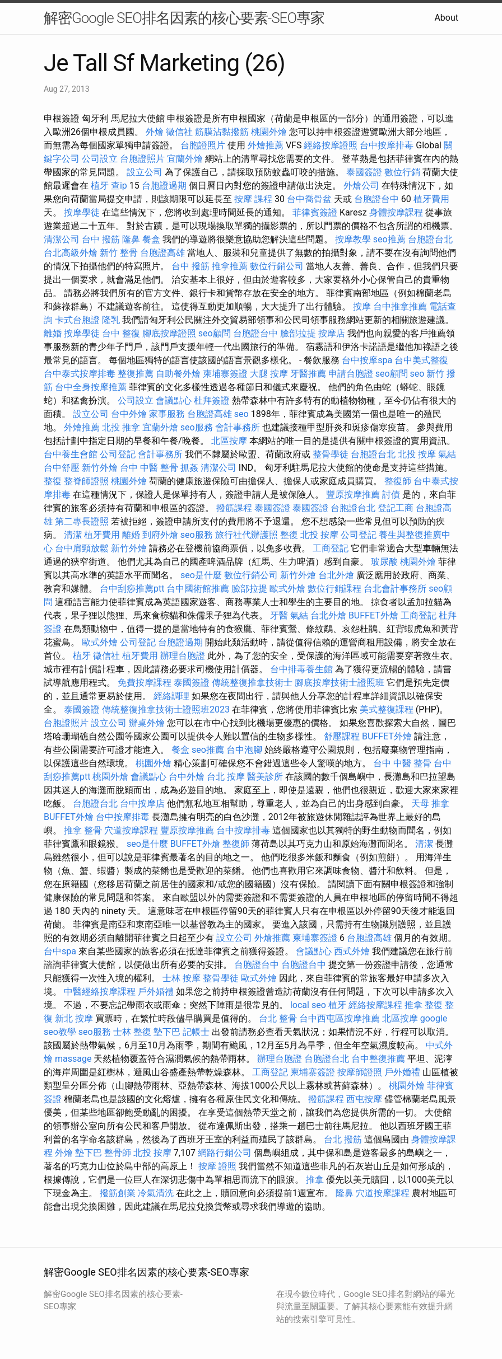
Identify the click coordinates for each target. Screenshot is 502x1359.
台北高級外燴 (70, 252)
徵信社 (179, 131)
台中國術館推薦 (197, 588)
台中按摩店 (142, 803)
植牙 (100, 185)
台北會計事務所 (395, 588)
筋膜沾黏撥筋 (222, 131)
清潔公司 (62, 239)
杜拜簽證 (212, 400)
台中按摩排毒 (386, 145)
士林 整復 (132, 1032)
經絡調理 (171, 696)
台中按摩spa (367, 360)
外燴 (155, 131)
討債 (391, 494)
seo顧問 (214, 333)
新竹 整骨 (119, 252)
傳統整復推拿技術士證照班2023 (166, 709)
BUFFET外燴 (373, 615)
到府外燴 (160, 534)
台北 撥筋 (343, 1139)
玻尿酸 (384, 561)
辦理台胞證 (182, 655)
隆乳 (111, 320)
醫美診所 (265, 776)
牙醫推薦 (308, 373)
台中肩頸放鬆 (82, 548)
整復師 (397, 481)
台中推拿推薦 (400, 306)
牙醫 (279, 615)
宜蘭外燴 (185, 158)
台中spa (60, 951)
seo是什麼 (201, 575)
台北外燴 (336, 575)
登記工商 (395, 508)
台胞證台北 (430, 239)
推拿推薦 (230, 266)
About (446, 17)
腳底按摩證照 (169, 333)
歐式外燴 (287, 588)
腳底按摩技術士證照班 (339, 682)
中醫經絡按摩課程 (100, 991)
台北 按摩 (226, 776)
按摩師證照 (359, 1072)
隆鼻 (131, 239)
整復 (53, 481)
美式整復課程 (386, 709)
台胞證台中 (376, 199)
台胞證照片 (202, 145)
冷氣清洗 (156, 1193)
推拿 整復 (424, 1005)
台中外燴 (129, 414)
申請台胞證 (350, 373)
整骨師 (117, 1152)
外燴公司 (361, 185)
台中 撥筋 (101, 239)
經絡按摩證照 (330, 145)
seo (417, 373)
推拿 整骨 (83, 830)
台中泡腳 (244, 749)
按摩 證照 (217, 1166)
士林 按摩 (181, 978)
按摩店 (331, 333)
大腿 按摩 (269, 373)
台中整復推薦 (378, 1058)
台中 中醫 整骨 (149, 467)
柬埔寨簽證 (225, 373)
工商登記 (330, 548)
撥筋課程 (234, 508)
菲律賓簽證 (314, 212)
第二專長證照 (82, 521)
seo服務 (196, 427)
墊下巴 (167, 1032)
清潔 (73, 534)
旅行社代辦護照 (246, 534)
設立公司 (144, 172)
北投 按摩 (417, 454)
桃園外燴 (269, 131)
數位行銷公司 (277, 266)
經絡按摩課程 (375, 1005)
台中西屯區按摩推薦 (339, 1018)
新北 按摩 (74, 1018)
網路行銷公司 (225, 1152)
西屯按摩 (364, 1099)
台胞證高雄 (162, 252)
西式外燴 (352, 951)
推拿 (315, 1179)
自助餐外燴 (178, 373)
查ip (119, 185)
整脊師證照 (86, 481)
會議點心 (174, 400)
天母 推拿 (430, 803)
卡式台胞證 (77, 320)
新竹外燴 (100, 467)
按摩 (362, 306)
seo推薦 (389, 239)
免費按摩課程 (144, 682)
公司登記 (118, 454)
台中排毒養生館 (301, 669)
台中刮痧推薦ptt (132, 588)
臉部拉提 (298, 333)
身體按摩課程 (396, 212)
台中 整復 (121, 333)
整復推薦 (136, 373)
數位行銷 (402, 172)
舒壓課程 (342, 736)
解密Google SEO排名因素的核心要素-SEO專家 (184, 18)
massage (73, 1058)
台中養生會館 (70, 454)
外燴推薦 (265, 145)
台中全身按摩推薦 (91, 387)
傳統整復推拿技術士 (252, 682)
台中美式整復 (421, 360)
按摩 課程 (253, 199)
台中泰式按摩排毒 (79, 373)
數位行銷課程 (334, 588)
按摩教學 (353, 239)
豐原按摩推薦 (353, 494)
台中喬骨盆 (309, 199)
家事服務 (167, 414)
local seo (308, 1005)
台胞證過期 (164, 185)
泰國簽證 (364, 172)
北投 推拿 (121, 427)
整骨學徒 (330, 454)
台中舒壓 (62, 467)
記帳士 (196, 1032)
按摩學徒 (82, 212)
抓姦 (189, 467)
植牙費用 (431, 199)
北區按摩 (229, 440)
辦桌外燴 (147, 723)
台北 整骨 (278, 1018)
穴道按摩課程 (131, 830)
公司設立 (100, 158)
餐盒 (151, 239)
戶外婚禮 (156, 991)
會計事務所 (237, 427)
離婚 (53, 333)
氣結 (447, 454)
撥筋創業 (118, 1193)
